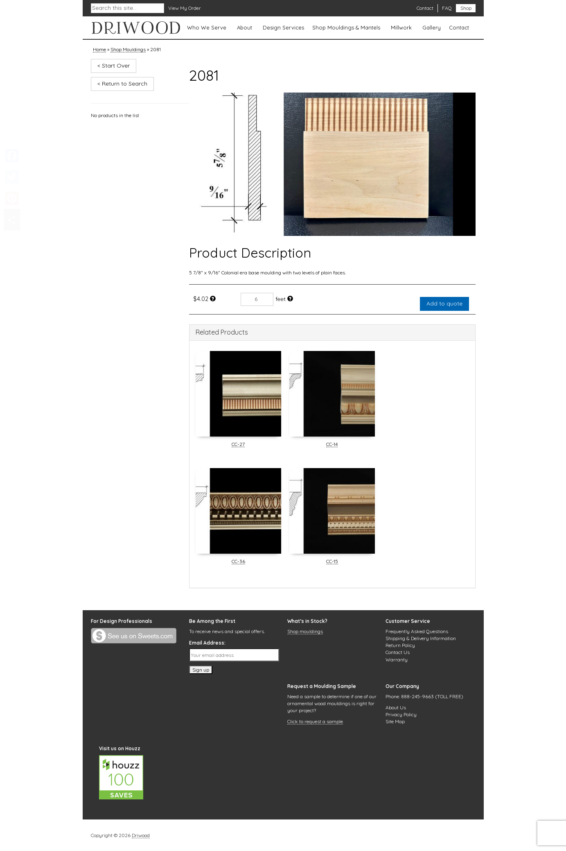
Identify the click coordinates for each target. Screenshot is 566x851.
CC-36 (238, 561)
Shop (465, 8)
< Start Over (113, 65)
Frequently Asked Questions (417, 631)
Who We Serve (206, 27)
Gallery (431, 27)
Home (99, 50)
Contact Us (398, 652)
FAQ (447, 8)
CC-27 (238, 444)
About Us (396, 707)
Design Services (283, 27)
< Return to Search (122, 83)
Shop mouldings (305, 631)
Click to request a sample (315, 722)
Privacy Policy (401, 714)
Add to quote (444, 303)
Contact (425, 8)
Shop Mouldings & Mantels (346, 27)
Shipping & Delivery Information (421, 638)
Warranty (397, 659)
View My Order (184, 8)
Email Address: (207, 643)
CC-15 (332, 561)
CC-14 (332, 444)
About (244, 27)
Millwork (401, 27)
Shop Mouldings (128, 50)
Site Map (395, 721)
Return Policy (400, 645)
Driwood (141, 835)
